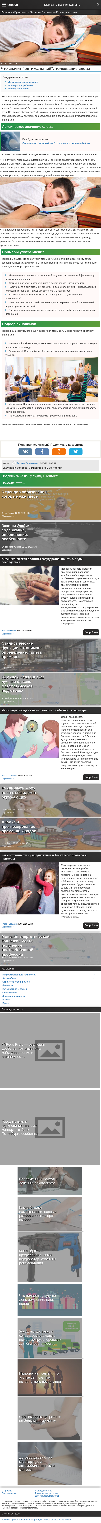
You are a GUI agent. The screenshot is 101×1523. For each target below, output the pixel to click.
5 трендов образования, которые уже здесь (25, 494)
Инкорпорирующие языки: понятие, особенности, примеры (44, 710)
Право (5, 1003)
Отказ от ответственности (57, 1520)
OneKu (12, 5)
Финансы (7, 985)
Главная (49, 4)
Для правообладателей (47, 1496)
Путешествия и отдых (14, 989)
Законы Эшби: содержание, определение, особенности (15, 533)
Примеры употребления (20, 85)
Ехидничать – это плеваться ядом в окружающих (19, 792)
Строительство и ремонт (16, 982)
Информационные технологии (19, 975)
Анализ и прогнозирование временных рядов (19, 826)
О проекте (61, 4)
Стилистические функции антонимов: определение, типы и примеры (22, 650)
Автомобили (9, 978)
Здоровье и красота (13, 996)
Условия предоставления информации (22, 1520)
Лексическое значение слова (23, 82)
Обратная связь (10, 1493)
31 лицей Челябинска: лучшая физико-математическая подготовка (23, 684)
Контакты (74, 4)
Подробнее (91, 632)
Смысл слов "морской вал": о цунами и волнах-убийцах (56, 143)
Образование (8, 516)
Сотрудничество (43, 1491)
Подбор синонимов (18, 88)
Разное (6, 1000)
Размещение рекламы (46, 1493)
